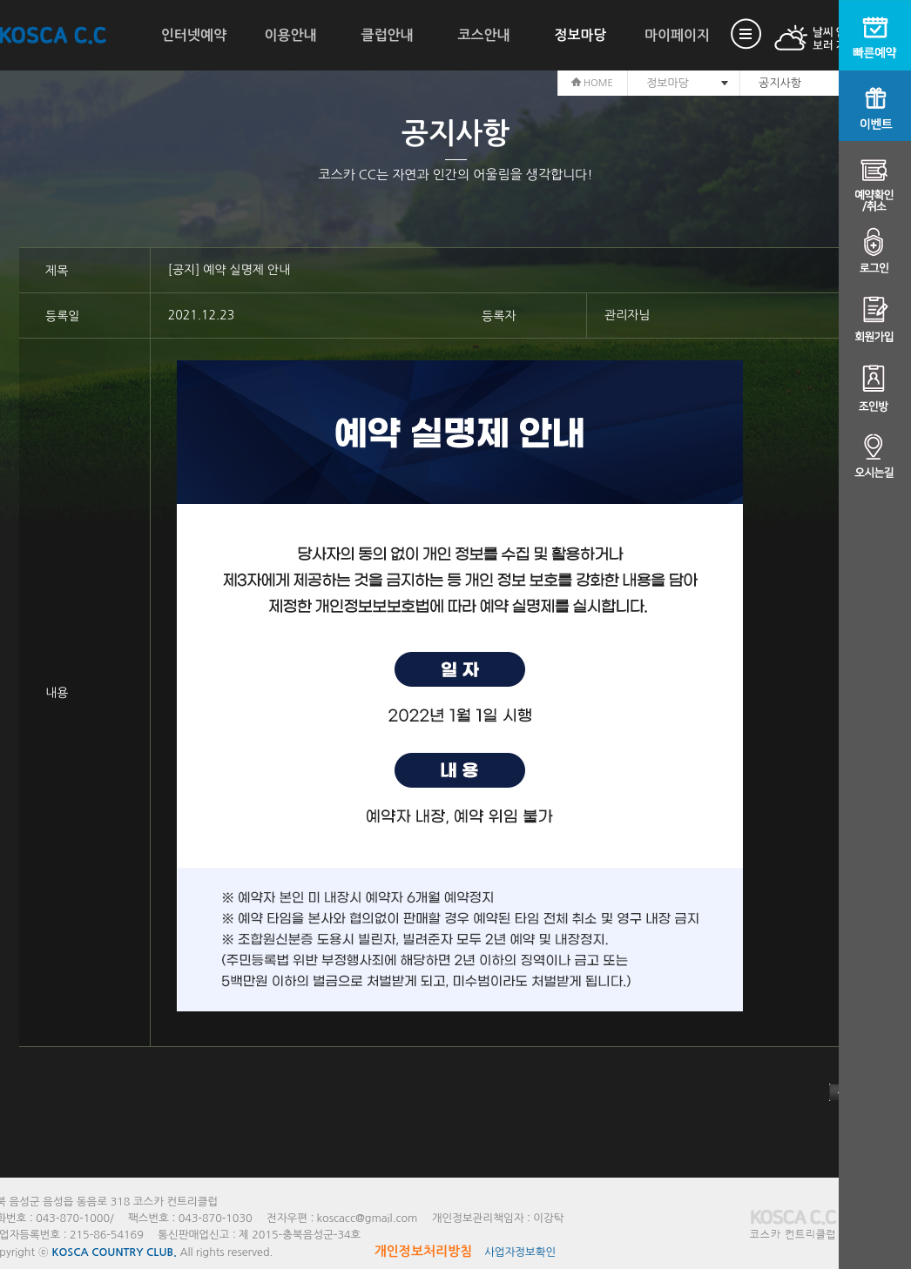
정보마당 (580, 35)
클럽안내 (387, 35)
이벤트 (875, 105)
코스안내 (483, 35)
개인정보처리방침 (424, 1251)
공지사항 (780, 83)
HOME (592, 82)
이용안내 (290, 35)
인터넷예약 (193, 35)
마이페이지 (677, 35)
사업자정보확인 (520, 1252)
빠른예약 (875, 35)
